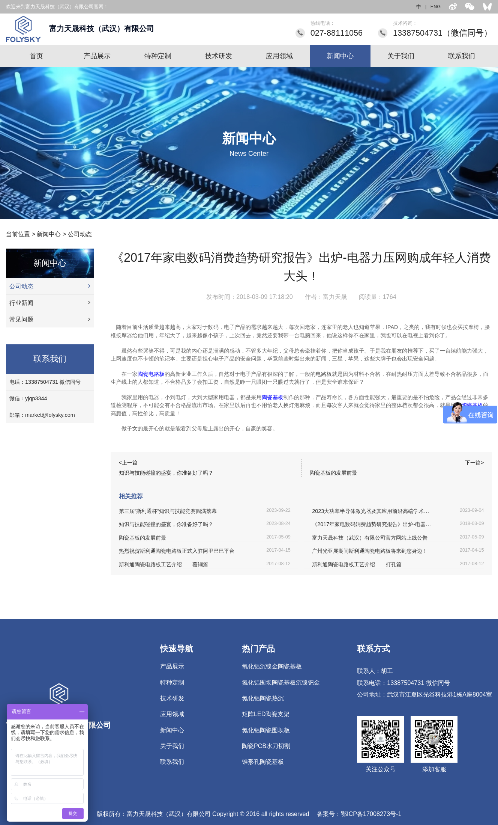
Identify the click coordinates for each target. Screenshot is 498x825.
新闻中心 (340, 56)
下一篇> (474, 463)
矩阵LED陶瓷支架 (266, 713)
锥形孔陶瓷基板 (263, 761)
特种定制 (157, 56)
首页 (36, 56)
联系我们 (461, 56)
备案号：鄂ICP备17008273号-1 (359, 813)
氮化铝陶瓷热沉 (263, 698)
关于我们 (400, 56)
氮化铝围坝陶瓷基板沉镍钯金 (281, 682)
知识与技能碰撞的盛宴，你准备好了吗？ (166, 473)
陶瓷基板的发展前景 (333, 473)
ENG (435, 6)
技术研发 (218, 56)
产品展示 (97, 56)
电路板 (324, 374)
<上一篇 (128, 463)
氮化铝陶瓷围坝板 (266, 730)
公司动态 (80, 234)
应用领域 (279, 56)
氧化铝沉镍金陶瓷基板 (272, 666)
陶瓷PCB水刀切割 (266, 745)
